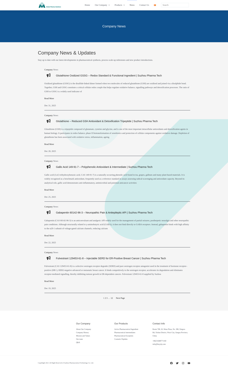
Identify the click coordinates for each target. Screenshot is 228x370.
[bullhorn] (48, 75)
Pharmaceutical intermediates (124, 332)
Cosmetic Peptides (121, 339)
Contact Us (145, 5)
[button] (111, 5)
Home (90, 5)
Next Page (120, 298)
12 (112, 298)
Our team (79, 339)
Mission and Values (83, 336)
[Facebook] (171, 363)
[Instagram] (183, 363)
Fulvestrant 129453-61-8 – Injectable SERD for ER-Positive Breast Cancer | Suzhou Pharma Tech (111, 258)
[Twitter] (177, 363)
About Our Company (83, 329)
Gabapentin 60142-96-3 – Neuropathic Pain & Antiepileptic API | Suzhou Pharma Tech (104, 212)
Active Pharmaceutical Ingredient (126, 329)
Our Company (104, 5)
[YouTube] (189, 363)
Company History (82, 332)
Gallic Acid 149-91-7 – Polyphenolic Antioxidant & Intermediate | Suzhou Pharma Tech (104, 167)
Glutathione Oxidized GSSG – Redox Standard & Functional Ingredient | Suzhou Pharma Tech (109, 75)
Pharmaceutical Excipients (123, 336)
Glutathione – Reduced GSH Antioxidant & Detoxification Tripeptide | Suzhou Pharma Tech (107, 121)
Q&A (78, 342)
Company (48, 69)
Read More (49, 98)
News (133, 5)
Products (122, 5)
